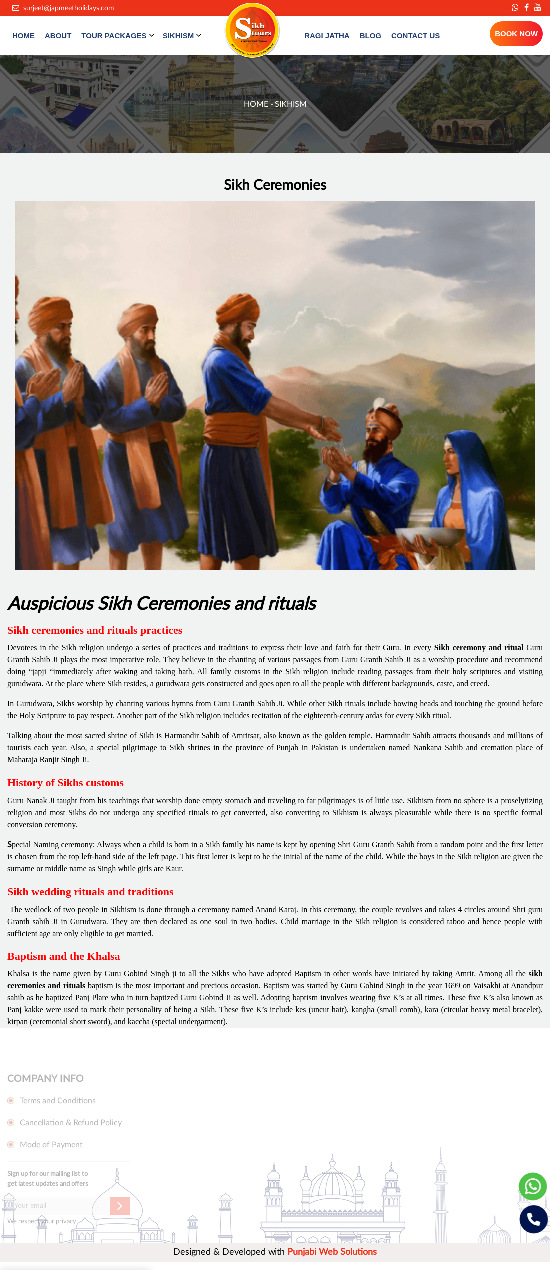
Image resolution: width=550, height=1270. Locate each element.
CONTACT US (415, 35)
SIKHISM (182, 35)
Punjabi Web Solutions (332, 1252)
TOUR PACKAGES (117, 35)
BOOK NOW (516, 33)
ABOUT (58, 35)
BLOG (370, 35)
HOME (23, 35)
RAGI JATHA (327, 35)
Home (257, 104)
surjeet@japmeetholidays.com (63, 8)
